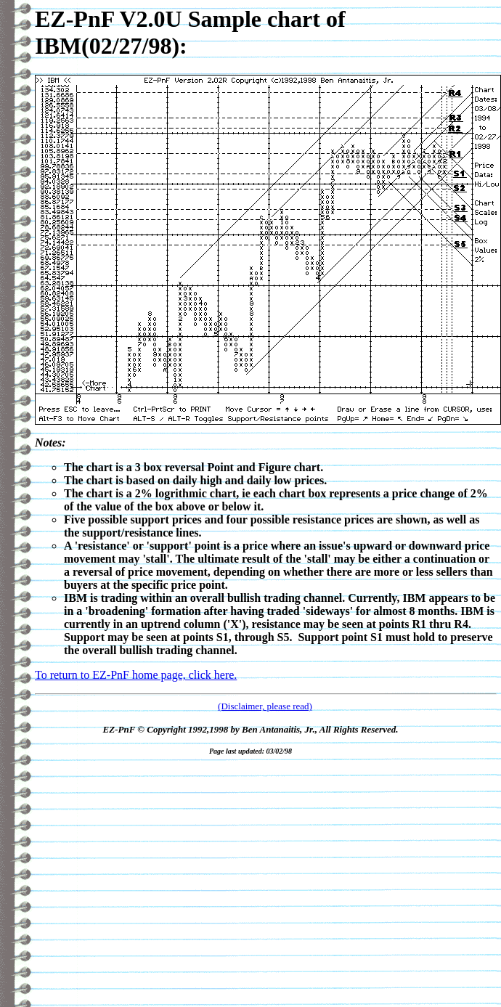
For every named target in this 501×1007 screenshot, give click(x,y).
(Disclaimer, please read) (265, 706)
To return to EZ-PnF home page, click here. (136, 675)
